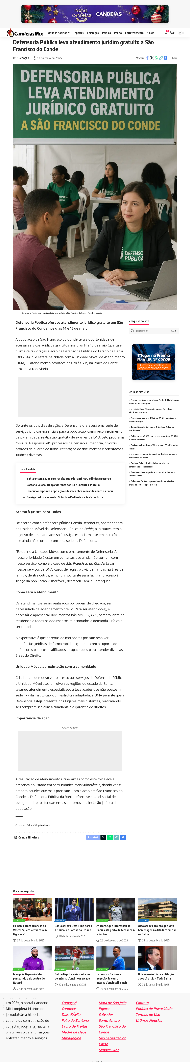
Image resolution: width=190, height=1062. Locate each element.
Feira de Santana (75, 1016)
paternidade (44, 820)
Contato (142, 998)
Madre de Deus (74, 1027)
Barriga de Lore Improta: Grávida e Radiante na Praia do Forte (65, 492)
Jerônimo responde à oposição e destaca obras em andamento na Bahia (70, 485)
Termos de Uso (148, 1010)
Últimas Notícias (149, 1016)
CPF (94, 609)
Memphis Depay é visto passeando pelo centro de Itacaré (29, 974)
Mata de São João (112, 998)
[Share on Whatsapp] (156, 52)
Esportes (19, 916)
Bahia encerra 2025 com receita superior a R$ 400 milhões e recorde (69, 473)
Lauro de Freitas (74, 1021)
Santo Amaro (109, 1016)
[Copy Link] (161, 52)
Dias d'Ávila (71, 1010)
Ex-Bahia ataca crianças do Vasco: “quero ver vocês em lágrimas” (30, 925)
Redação (24, 53)
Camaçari (69, 998)
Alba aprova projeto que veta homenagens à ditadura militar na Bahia (157, 925)
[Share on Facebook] (147, 52)
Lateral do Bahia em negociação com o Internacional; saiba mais (111, 974)
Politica (60, 916)
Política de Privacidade (154, 1004)
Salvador (106, 1010)
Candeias (69, 1004)
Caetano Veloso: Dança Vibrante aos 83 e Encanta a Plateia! (63, 479)
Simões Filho (109, 1045)
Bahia (88, 523)
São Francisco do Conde (85, 558)
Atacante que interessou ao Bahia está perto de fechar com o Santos (115, 925)
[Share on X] (152, 52)
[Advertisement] (70, 392)
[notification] (166, 27)
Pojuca (104, 1004)
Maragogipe (71, 1033)
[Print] (165, 52)
